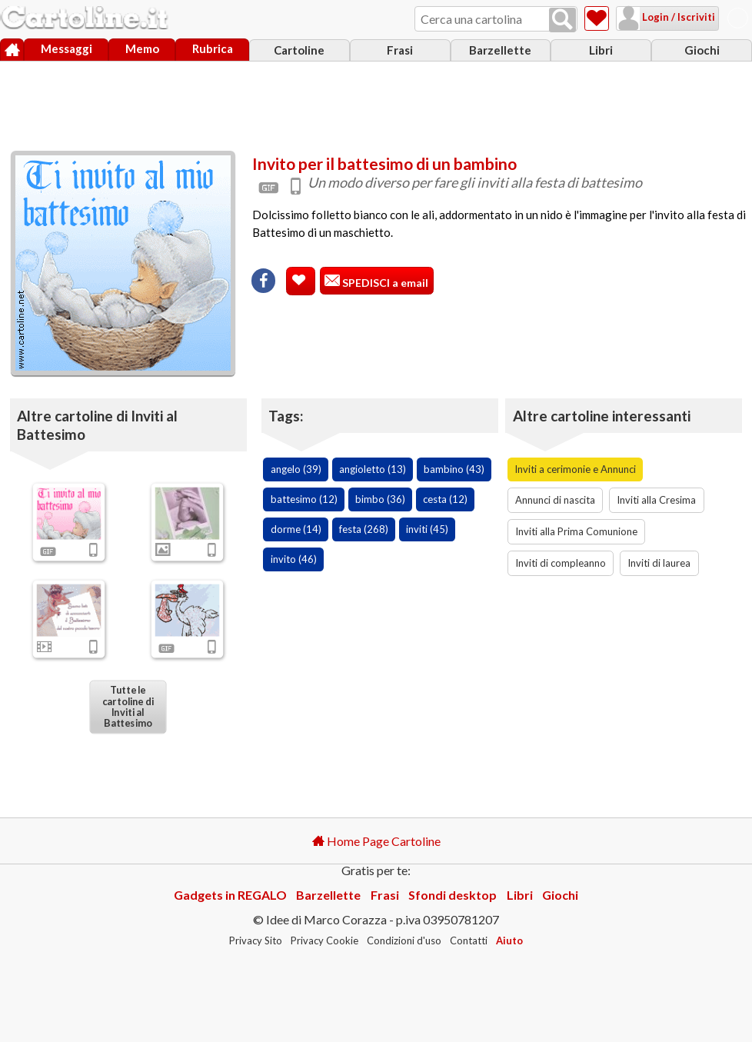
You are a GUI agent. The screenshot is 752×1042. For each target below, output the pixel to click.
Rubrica (212, 48)
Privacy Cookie (324, 940)
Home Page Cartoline (376, 841)
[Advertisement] (376, 102)
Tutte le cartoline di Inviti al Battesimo (128, 706)
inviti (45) (427, 529)
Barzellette (500, 50)
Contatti (468, 940)
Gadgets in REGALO (230, 894)
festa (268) (363, 529)
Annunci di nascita (555, 500)
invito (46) (294, 559)
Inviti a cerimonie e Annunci (575, 469)
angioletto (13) (372, 469)
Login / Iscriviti (677, 17)
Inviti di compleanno (560, 563)
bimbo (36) (380, 499)
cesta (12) (445, 499)
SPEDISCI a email (384, 282)
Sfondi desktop (452, 894)
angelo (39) (296, 469)
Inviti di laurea (658, 563)
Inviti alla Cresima (656, 500)
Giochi (702, 50)
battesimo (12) (304, 499)
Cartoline (299, 50)
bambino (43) (454, 469)
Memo (142, 48)
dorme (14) (296, 529)
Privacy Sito (255, 940)
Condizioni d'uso (404, 940)
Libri (601, 50)
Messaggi (66, 48)
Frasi (400, 50)
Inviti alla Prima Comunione (576, 531)
